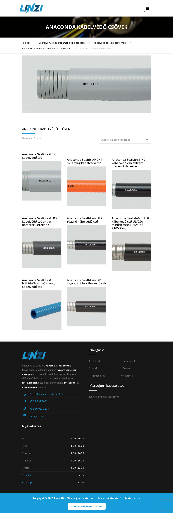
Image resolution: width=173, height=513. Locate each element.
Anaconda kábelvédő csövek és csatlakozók (46, 48)
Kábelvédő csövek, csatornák (110, 42)
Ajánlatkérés (98, 375)
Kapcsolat (128, 375)
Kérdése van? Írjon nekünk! (86, 506)
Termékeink (129, 361)
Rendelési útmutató (109, 498)
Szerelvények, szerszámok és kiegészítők (62, 42)
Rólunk (126, 368)
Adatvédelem (132, 498)
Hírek (94, 368)
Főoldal (26, 42)
